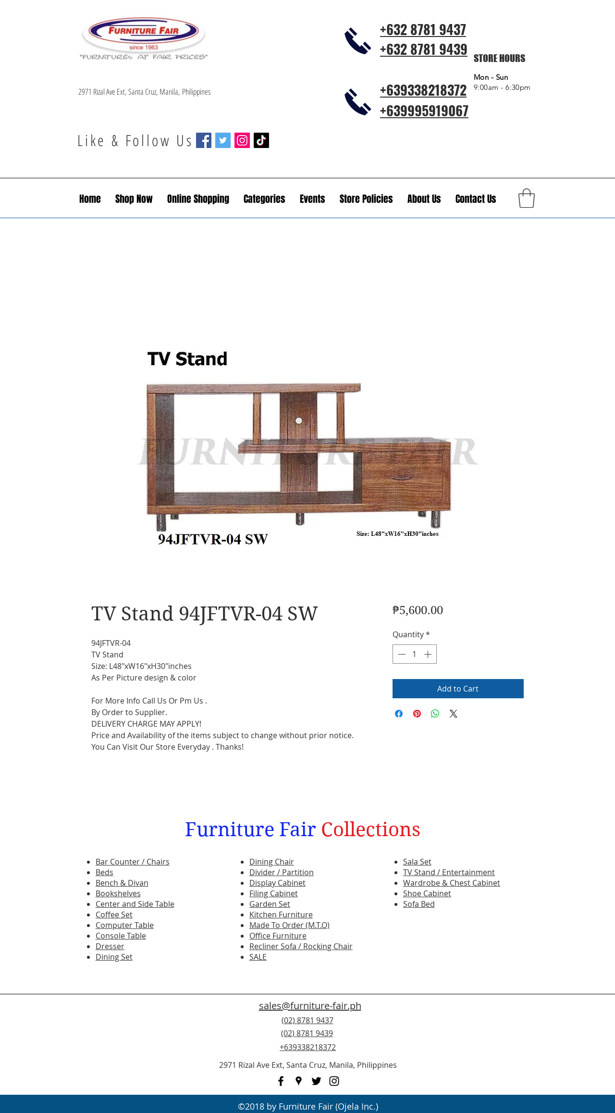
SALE (258, 957)
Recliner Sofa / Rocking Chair (301, 946)
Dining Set (114, 957)
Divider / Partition (281, 872)
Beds (104, 872)
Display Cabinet (277, 883)
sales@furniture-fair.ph (310, 1005)
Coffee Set (114, 914)
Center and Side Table (135, 904)
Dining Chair (271, 861)
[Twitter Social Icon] (223, 140)
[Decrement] (400, 654)
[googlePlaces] (298, 1081)
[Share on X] (453, 713)
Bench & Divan (122, 883)
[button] (312, 199)
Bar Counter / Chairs (133, 861)
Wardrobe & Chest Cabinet (451, 883)
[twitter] (316, 1081)
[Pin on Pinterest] (417, 713)
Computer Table (125, 925)
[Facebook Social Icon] (203, 140)
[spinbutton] (414, 654)
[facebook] (280, 1081)
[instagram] (334, 1081)
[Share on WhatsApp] (435, 713)
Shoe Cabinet (427, 893)
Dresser (110, 946)
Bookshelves (118, 893)
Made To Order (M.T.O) (289, 925)
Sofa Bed (419, 904)
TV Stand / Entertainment (449, 872)
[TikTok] (261, 140)
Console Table (121, 935)
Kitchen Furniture (281, 914)
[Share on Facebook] (399, 713)
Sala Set (417, 861)
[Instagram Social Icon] (242, 140)
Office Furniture (278, 935)
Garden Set (269, 904)
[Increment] (428, 654)
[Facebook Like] (478, 1039)
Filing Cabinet (273, 893)
